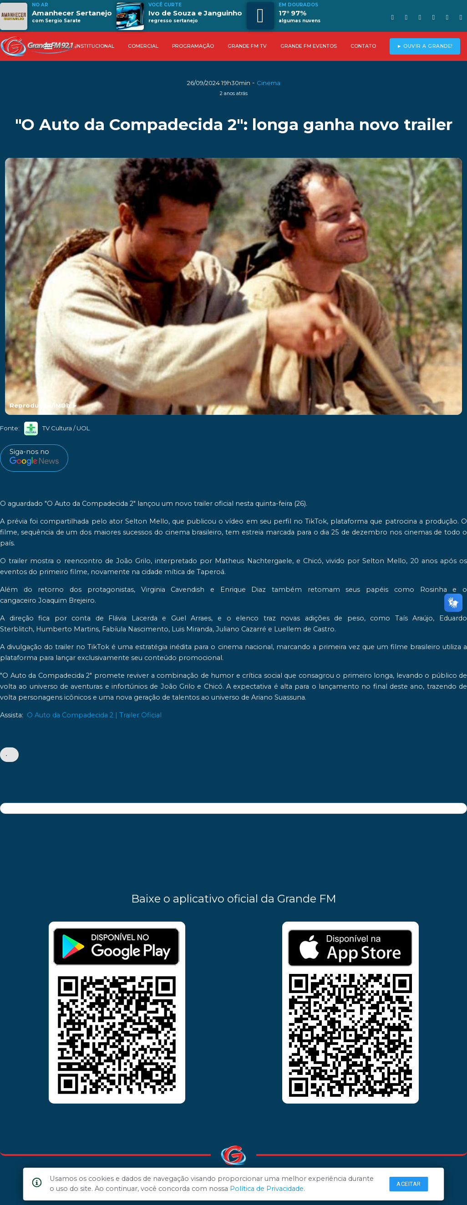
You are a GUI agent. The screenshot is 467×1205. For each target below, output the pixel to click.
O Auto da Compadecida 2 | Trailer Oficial (94, 715)
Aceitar (408, 1183)
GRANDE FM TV (247, 46)
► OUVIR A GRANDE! (425, 46)
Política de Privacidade (267, 1189)
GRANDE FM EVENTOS (308, 46)
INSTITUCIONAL (95, 46)
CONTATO (363, 46)
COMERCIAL (143, 46)
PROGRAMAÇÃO (193, 46)
